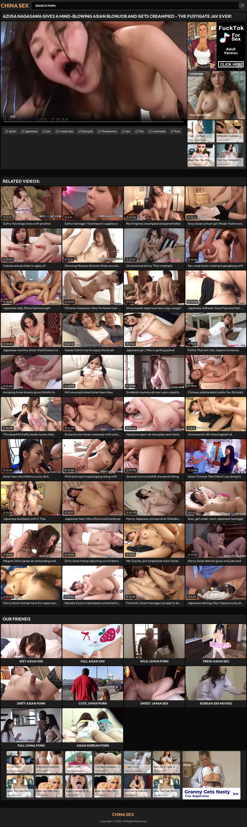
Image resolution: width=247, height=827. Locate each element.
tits (141, 131)
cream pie (66, 131)
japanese (31, 131)
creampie (159, 131)
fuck (177, 131)
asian (12, 131)
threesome (109, 131)
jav (49, 131)
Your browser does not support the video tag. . (94, 73)
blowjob (87, 131)
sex (128, 131)
